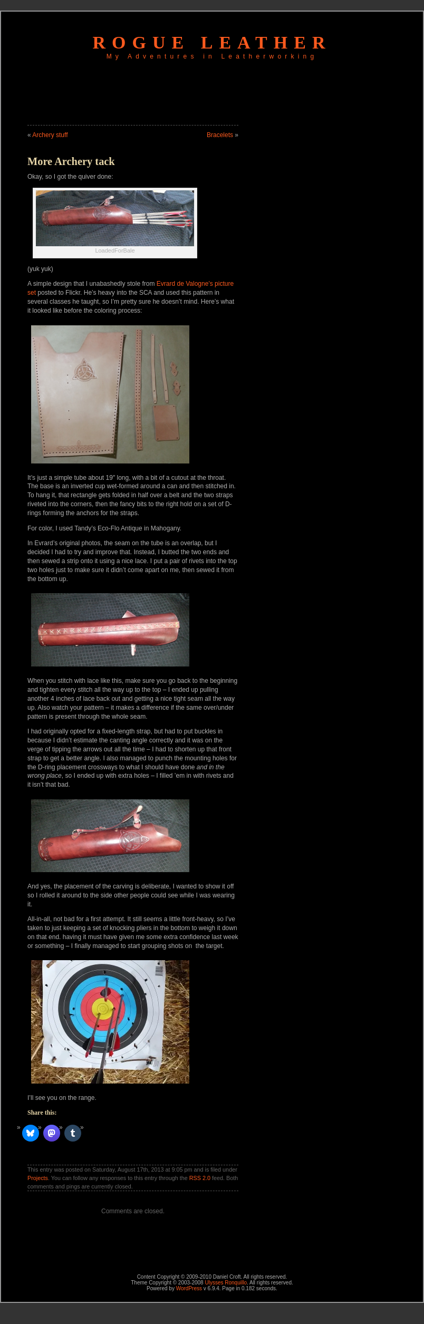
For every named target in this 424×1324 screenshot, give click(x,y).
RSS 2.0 (199, 1178)
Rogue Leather (212, 42)
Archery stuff (50, 135)
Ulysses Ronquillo (225, 1283)
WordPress (189, 1288)
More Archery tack (71, 161)
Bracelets (220, 135)
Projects (37, 1178)
